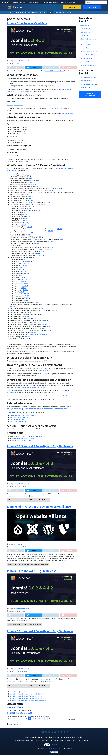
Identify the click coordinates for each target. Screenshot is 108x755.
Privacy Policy (35, 740)
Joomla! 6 (43, 12)
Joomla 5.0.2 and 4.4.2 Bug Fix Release (31, 571)
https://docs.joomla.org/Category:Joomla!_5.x (30, 387)
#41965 (44, 324)
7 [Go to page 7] (26, 719)
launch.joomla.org (67, 114)
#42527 (44, 320)
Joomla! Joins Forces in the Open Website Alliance (39, 506)
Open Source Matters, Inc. (52, 748)
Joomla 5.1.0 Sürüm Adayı (23, 440)
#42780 (51, 190)
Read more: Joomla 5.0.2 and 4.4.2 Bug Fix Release (24, 625)
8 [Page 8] (29, 719)
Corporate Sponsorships (88, 77)
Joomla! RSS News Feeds (88, 62)
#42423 (25, 215)
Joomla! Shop (84, 48)
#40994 (25, 194)
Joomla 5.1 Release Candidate (54, 71)
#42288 (28, 217)
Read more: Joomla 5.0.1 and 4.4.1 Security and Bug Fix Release (28, 686)
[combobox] (96, 2)
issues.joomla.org (43, 370)
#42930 (28, 235)
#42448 (40, 237)
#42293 (25, 219)
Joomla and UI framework (18, 421)
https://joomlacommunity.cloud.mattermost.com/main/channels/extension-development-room (37, 409)
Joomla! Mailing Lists (86, 55)
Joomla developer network (18, 419)
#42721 (31, 233)
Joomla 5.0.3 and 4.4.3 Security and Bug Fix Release (40, 446)
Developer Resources (68, 2)
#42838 (23, 272)
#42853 (24, 265)
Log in (91, 740)
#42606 (61, 239)
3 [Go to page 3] (14, 719)
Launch (92, 7)
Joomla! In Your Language (88, 51)
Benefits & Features (31, 12)
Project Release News (22, 61)
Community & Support (50, 2)
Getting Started (85, 28)
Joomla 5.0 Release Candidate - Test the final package (26, 696)
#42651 (42, 308)
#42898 (26, 294)
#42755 (33, 335)
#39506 (36, 243)
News (50, 12)
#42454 (29, 227)
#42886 (26, 284)
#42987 (36, 302)
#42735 (25, 290)
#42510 (50, 202)
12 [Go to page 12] (42, 719)
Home (10, 12)
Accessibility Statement (22, 740)
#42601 (42, 251)
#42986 (30, 178)
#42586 (29, 312)
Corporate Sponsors (86, 81)
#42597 (50, 247)
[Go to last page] (49, 718)
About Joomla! (18, 12)
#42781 (22, 278)
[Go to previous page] (11, 718)
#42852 (21, 267)
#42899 (27, 296)
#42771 (36, 322)
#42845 (28, 261)
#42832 (58, 188)
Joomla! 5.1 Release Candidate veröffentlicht (29, 436)
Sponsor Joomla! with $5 (58, 740)
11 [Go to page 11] (39, 719)
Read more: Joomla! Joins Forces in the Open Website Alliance (28, 564)
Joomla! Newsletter (86, 58)
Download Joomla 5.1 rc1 (15, 105)
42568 (42, 255)
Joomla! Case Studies (87, 44)
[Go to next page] (46, 718)
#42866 (26, 263)
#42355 (38, 211)
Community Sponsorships (88, 84)
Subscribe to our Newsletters (90, 94)
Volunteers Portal (85, 87)
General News (19, 544)
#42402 (30, 200)
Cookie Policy (45, 740)
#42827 (27, 274)
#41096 (50, 231)
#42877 (23, 288)
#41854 (34, 333)
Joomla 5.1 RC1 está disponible (25, 438)
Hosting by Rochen (53, 754)
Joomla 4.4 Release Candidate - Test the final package (26, 698)
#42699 (31, 198)
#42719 (59, 229)
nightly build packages (56, 108)
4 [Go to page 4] (17, 719)
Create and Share (85, 32)
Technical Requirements (88, 65)
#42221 (37, 180)
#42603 (27, 337)
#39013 (42, 328)
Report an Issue (83, 740)
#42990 (22, 269)
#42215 (21, 292)
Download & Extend (19, 2)
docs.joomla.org (61, 390)
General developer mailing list (19, 417)
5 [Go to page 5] (20, 719)
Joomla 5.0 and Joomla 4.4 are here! (21, 692)
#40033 (48, 326)
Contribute (57, 12)
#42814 (23, 282)
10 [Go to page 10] (35, 719)
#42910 (27, 298)
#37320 (50, 330)
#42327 (26, 223)
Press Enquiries (68, 12)
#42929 (25, 300)
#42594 (49, 249)
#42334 (54, 310)
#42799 (28, 176)
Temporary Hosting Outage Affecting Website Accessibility (28, 700)
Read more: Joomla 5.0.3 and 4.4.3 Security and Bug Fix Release (28, 500)
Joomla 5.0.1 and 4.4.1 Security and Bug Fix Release (40, 631)
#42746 (31, 206)
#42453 (29, 208)
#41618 (51, 241)
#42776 (39, 335)
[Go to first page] (8, 718)
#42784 (44, 335)
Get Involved (84, 35)
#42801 (21, 276)
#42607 (43, 314)
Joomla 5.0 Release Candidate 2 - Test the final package (27, 694)
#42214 (24, 259)
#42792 (24, 280)
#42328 (23, 225)
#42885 (27, 339)
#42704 (40, 186)
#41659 (30, 182)
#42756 (28, 335)
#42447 (24, 213)
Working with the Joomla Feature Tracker (22, 415)
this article (48, 361)
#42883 (25, 286)
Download (72, 7)
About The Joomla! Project (88, 39)
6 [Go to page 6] (23, 719)
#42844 (37, 253)
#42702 (33, 184)
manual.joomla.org (13, 392)
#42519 (29, 316)
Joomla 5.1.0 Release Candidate (27, 23)
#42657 (31, 196)
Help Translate (71, 740)
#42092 (34, 318)
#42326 (24, 221)
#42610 (12, 306)
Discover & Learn (34, 2)
